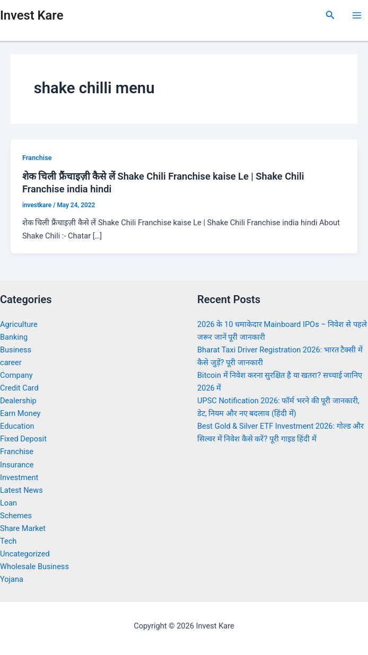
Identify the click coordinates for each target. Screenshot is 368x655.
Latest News (21, 490)
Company (16, 375)
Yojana (11, 579)
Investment (19, 477)
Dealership (18, 400)
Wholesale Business (34, 566)
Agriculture (19, 324)
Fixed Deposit (23, 439)
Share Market (23, 528)
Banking (14, 337)
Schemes (16, 515)
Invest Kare (31, 15)
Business (15, 350)
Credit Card (19, 388)
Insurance (17, 465)
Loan (8, 503)
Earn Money (20, 413)
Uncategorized (25, 554)
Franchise (37, 158)
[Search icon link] (330, 15)
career (11, 362)
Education (17, 426)
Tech (8, 541)
